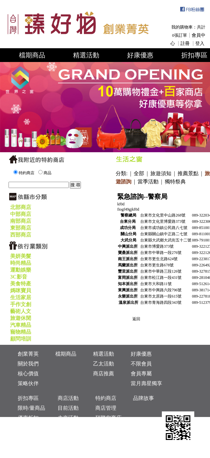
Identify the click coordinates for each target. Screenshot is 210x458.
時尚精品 (20, 263)
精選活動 (86, 55)
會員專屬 (141, 373)
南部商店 (20, 221)
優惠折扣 (28, 418)
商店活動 (68, 398)
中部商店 (20, 214)
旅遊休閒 (20, 318)
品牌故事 (143, 398)
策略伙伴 (28, 383)
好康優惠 (140, 55)
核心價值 (28, 373)
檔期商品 (32, 55)
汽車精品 (20, 325)
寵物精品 (20, 332)
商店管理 (105, 408)
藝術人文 (20, 311)
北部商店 (20, 207)
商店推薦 (103, 373)
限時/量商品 (31, 408)
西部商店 (20, 235)
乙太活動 (103, 363)
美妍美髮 (20, 256)
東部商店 (20, 228)
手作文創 (20, 304)
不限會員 (141, 363)
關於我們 (28, 363)
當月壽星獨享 (146, 383)
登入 (199, 43)
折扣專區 (28, 398)
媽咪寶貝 (20, 290)
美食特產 (20, 283)
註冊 (185, 43)
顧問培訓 (20, 339)
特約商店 (105, 398)
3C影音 (18, 277)
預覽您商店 (108, 418)
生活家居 (20, 297)
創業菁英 (28, 354)
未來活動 (68, 418)
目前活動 (68, 408)
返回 (136, 319)
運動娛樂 (20, 270)
